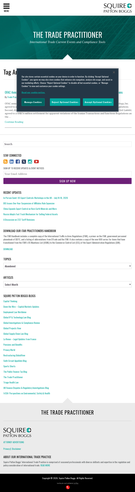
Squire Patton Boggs (118, 8)
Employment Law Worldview (14, 312)
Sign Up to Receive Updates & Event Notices (23, 168)
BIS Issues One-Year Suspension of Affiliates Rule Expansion (28, 203)
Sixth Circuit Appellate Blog (15, 360)
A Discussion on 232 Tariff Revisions (19, 219)
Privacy (6, 448)
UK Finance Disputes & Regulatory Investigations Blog (26, 388)
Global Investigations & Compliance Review (21, 322)
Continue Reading (14, 121)
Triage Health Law (11, 382)
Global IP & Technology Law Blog (17, 317)
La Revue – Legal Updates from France (19, 339)
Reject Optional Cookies (65, 102)
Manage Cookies (33, 102)
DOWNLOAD (8, 249)
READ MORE (45, 465)
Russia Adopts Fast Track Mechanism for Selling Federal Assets (30, 214)
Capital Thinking (10, 301)
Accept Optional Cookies (98, 102)
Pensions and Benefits (12, 344)
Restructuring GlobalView (14, 355)
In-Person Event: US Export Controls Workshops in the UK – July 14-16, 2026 (35, 198)
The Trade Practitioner (13, 377)
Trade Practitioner (15, 97)
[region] (68, 90)
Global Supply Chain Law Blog (15, 333)
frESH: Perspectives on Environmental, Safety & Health (26, 393)
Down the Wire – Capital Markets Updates (21, 306)
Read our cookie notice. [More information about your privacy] (33, 92)
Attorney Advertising (13, 442)
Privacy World (9, 350)
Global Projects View (12, 328)
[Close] (114, 72)
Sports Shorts (9, 366)
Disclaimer (16, 448)
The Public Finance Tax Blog (15, 371)
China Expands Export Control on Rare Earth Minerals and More (30, 208)
